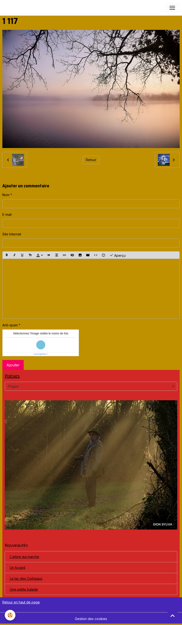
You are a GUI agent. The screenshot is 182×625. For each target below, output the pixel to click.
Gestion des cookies (91, 619)
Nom (5, 195)
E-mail (7, 214)
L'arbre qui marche (24, 557)
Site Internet (11, 234)
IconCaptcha (40, 354)
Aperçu (117, 255)
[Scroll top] (172, 615)
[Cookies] (10, 615)
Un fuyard (17, 568)
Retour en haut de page (21, 602)
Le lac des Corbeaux (26, 578)
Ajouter (13, 365)
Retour (91, 160)
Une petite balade (24, 589)
